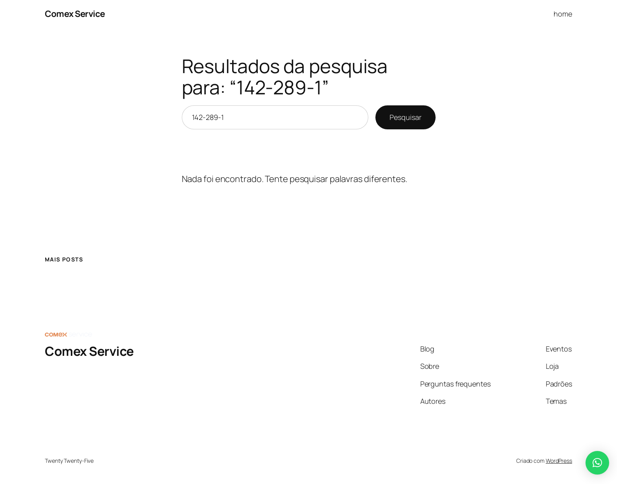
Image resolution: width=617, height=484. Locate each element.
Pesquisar (405, 117)
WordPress (559, 460)
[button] (597, 463)
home (563, 13)
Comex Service (75, 14)
